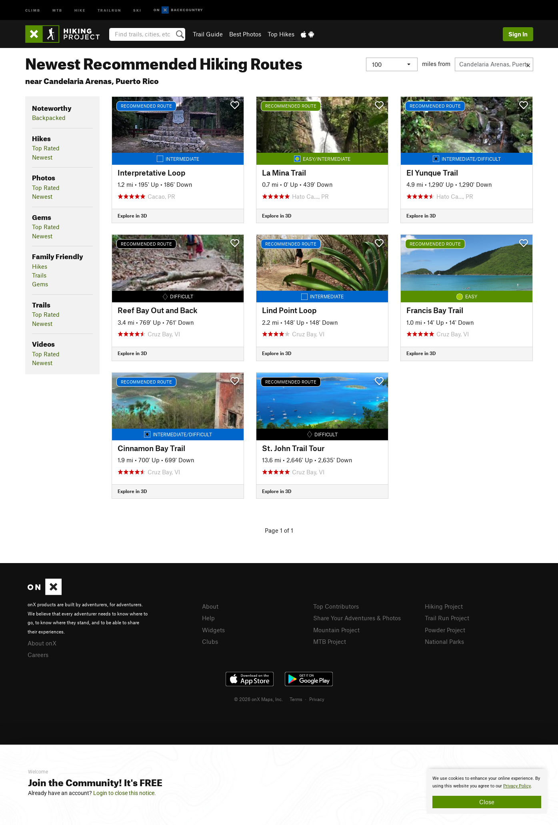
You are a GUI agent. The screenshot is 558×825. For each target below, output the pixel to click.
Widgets (213, 629)
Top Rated (46, 148)
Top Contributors (336, 606)
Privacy (316, 699)
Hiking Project (444, 606)
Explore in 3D (132, 215)
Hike (80, 9)
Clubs (210, 641)
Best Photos (245, 34)
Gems (40, 284)
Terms (296, 699)
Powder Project (445, 629)
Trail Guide (208, 34)
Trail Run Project (447, 617)
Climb (32, 9)
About (210, 606)
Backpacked (49, 117)
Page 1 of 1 (279, 530)
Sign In (518, 34)
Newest (42, 157)
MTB (57, 9)
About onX (42, 643)
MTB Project (329, 641)
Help (208, 617)
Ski (137, 9)
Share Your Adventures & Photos (357, 617)
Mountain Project (336, 629)
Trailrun (109, 9)
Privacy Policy (517, 786)
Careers (38, 654)
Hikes (39, 266)
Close (486, 801)
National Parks (444, 641)
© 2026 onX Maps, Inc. (258, 699)
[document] (486, 791)
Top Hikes (281, 34)
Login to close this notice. (124, 793)
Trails (39, 275)
